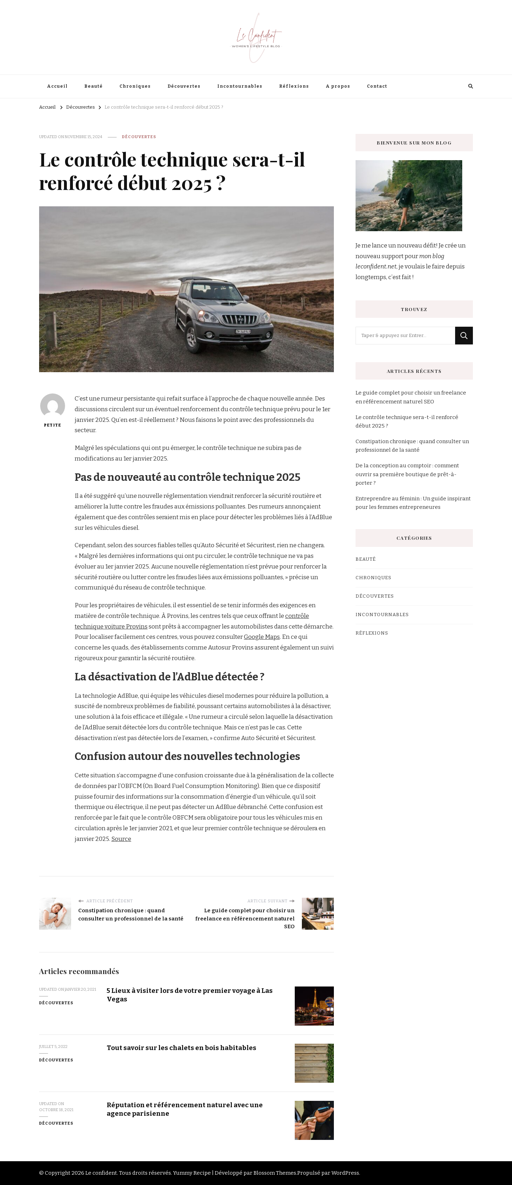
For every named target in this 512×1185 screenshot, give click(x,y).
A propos (338, 86)
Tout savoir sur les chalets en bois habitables (181, 1048)
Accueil (57, 86)
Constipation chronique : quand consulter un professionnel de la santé (412, 445)
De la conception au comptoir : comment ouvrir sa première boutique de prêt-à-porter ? (407, 474)
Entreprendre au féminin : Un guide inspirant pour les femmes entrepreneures (413, 502)
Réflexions (294, 86)
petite (52, 410)
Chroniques (135, 86)
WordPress (345, 1173)
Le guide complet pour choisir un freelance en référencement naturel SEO (411, 397)
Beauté (93, 86)
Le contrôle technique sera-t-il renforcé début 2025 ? (407, 421)
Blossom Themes (275, 1173)
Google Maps (262, 637)
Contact (377, 86)
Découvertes (184, 86)
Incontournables (239, 86)
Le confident (101, 1173)
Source (121, 839)
